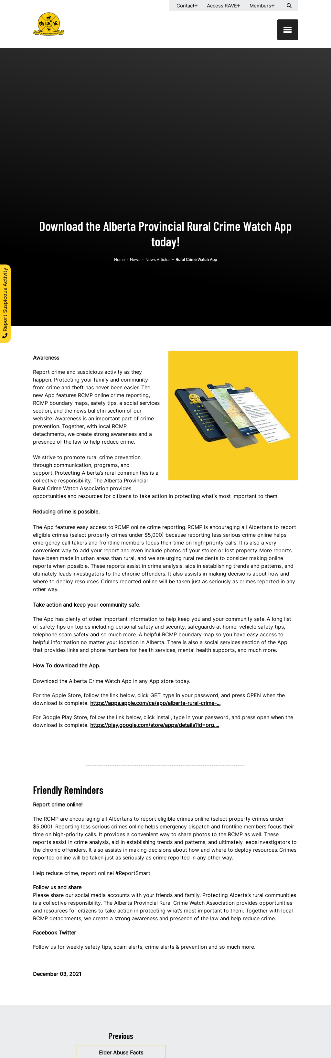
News (135, 259)
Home (119, 259)
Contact (185, 6)
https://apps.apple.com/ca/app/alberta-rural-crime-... (155, 703)
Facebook (45, 932)
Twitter (67, 932)
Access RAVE (222, 6)
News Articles (157, 259)
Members (260, 6)
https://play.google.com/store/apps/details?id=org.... (154, 725)
